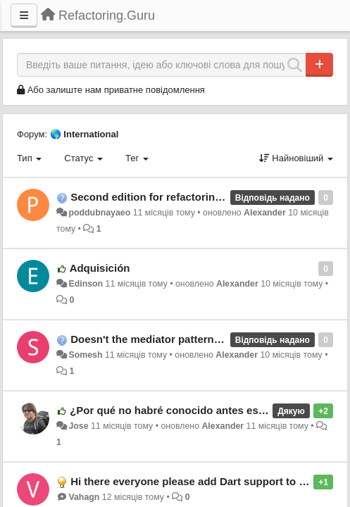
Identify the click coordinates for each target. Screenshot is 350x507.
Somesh (85, 355)
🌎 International (84, 134)
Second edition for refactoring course (164, 197)
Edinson (85, 284)
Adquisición (100, 268)
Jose (78, 426)
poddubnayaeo (99, 213)
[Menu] (24, 15)
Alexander (265, 213)
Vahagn (83, 497)
